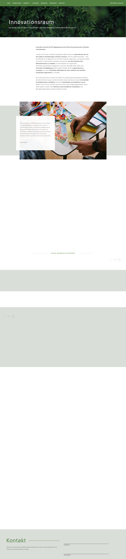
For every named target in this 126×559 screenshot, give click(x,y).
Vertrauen (44, 3)
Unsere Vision (17, 3)
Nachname (67, 555)
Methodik (36, 3)
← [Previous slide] (111, 260)
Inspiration (53, 3)
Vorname (67, 545)
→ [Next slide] (119, 260)
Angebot (26, 3)
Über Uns (62, 3)
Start (8, 3)
